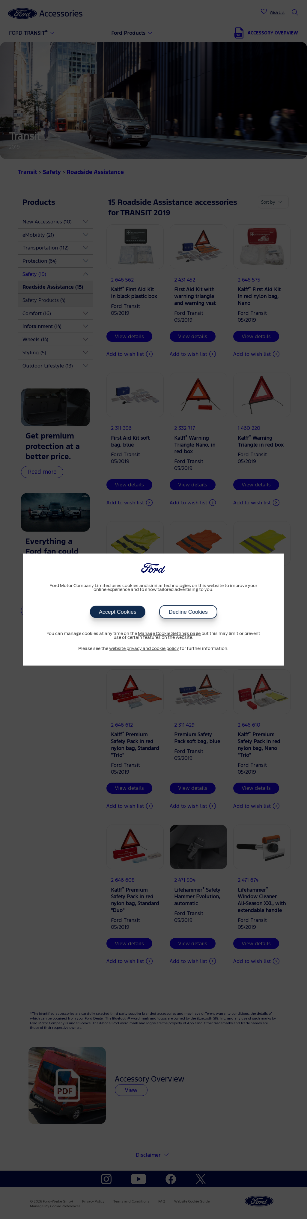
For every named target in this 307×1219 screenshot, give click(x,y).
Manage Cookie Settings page (169, 634)
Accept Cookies (117, 612)
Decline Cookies (187, 612)
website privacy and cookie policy (144, 649)
